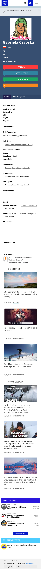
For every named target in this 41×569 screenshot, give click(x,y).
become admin (22, 73)
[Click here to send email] (14, 248)
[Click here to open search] (25, 3)
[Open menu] (36, 3)
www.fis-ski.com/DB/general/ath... (15, 135)
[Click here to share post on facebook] (5, 248)
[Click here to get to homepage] (4, 10)
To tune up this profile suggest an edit (18, 145)
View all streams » (20, 534)
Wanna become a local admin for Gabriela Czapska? (21, 259)
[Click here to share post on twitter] (9, 248)
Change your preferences (26, 567)
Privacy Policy (30, 563)
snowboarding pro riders (16, 10)
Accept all (8, 567)
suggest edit (22, 79)
